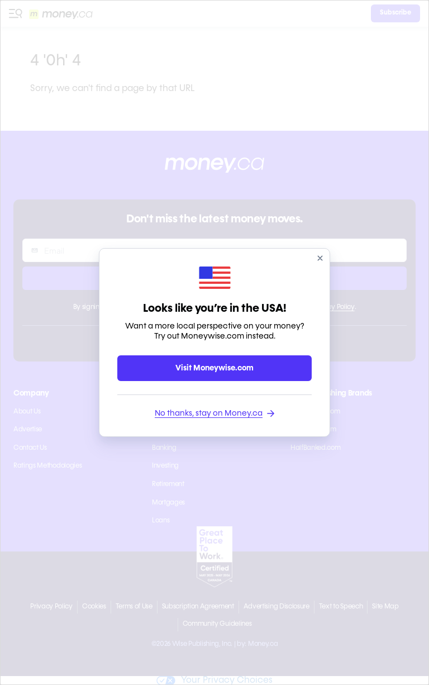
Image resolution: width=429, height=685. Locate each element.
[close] (320, 258)
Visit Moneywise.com (214, 368)
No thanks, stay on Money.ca (214, 413)
